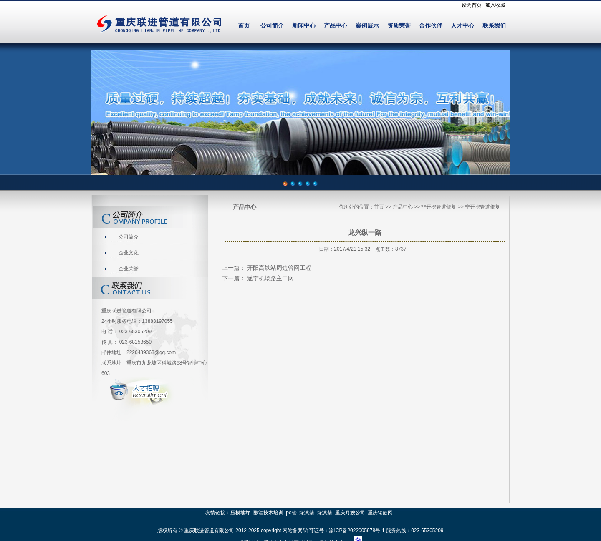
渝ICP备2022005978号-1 (356, 530)
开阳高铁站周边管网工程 (279, 267)
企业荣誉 (129, 269)
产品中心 (335, 26)
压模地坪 (240, 513)
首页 (244, 26)
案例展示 (367, 26)
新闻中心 (304, 26)
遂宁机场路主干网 (270, 278)
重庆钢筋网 (380, 513)
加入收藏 (495, 5)
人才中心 (462, 26)
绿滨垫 (306, 513)
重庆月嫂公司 (350, 513)
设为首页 (472, 5)
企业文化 (129, 253)
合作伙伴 (430, 26)
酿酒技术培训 (268, 513)
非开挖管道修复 (438, 207)
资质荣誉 (399, 26)
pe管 (291, 513)
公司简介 (272, 26)
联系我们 (494, 26)
